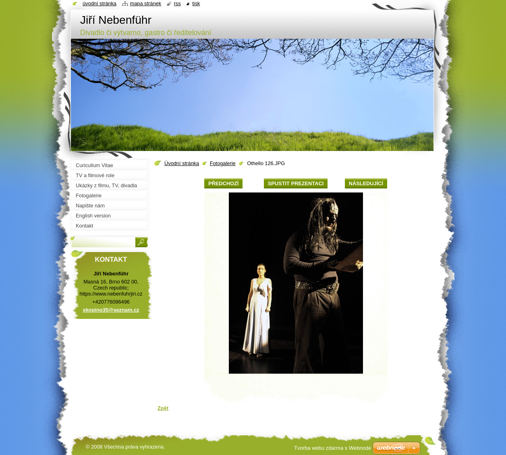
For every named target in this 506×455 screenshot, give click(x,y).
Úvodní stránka (181, 163)
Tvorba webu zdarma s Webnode (332, 448)
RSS (177, 3)
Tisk (196, 3)
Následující (366, 183)
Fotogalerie (223, 163)
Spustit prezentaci (296, 183)
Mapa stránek (146, 3)
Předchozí (223, 183)
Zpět (163, 408)
